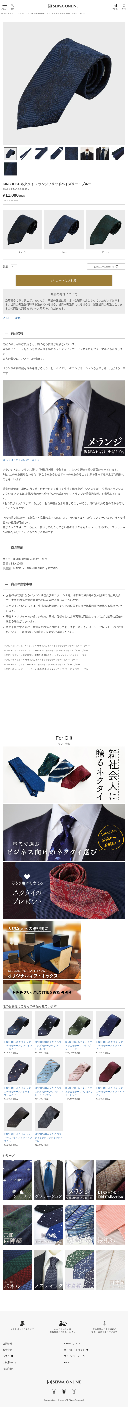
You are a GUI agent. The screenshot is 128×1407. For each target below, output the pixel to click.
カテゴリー (15, 13)
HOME (4, 13)
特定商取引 (8, 1368)
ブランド (16, 655)
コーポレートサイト (74, 1350)
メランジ (30, 646)
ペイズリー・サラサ (25, 669)
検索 (12, 6)
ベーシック (27, 650)
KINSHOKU (27, 655)
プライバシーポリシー (75, 1356)
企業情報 (7, 1343)
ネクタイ (26, 13)
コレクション (18, 646)
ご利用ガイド (10, 1362)
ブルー (19, 660)
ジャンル (16, 650)
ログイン (115, 6)
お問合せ (7, 1349)
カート (124, 6)
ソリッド (20, 664)
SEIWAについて (72, 1343)
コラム (6, 1356)
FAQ (66, 1362)
